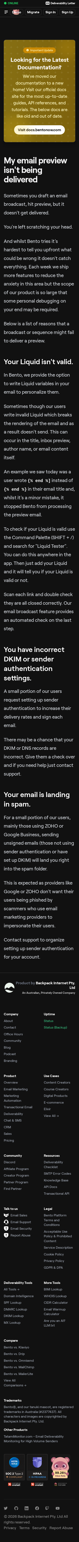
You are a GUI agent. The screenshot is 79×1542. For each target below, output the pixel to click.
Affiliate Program (16, 1169)
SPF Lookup (12, 1302)
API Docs (50, 1187)
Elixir (47, 1109)
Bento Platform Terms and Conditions (55, 1220)
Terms (24, 1527)
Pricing (9, 1140)
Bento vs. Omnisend (19, 1360)
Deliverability (13, 1114)
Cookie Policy (54, 1254)
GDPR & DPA (53, 1267)
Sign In (51, 12)
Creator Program (16, 1175)
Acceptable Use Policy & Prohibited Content (58, 1236)
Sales (8, 1133)
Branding (10, 1061)
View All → (51, 1116)
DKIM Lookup (14, 1316)
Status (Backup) (55, 1027)
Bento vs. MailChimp (19, 1367)
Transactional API (56, 1193)
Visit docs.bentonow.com (39, 129)
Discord (9, 1162)
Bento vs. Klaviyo (16, 1347)
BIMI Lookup (53, 1289)
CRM (7, 1127)
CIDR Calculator (56, 1302)
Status (48, 1021)
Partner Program (16, 1182)
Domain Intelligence (19, 1296)
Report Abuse (21, 1235)
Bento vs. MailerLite (18, 1374)
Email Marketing (16, 1089)
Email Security (21, 1228)
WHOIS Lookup (55, 1296)
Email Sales (19, 1215)
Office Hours (13, 1034)
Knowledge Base (56, 1180)
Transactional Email (18, 1107)
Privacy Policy (54, 1261)
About (8, 1021)
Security (39, 1527)
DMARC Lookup (15, 1309)
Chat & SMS (12, 1120)
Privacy (10, 1527)
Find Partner (13, 1188)
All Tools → (11, 1289)
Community (12, 1040)
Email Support (21, 1222)
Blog (7, 1047)
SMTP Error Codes (57, 1173)
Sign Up (67, 12)
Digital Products (55, 1096)
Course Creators (56, 1089)
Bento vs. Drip (14, 1354)
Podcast (10, 1054)
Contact (10, 1027)
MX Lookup (12, 1322)
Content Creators (57, 1082)
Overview (11, 1082)
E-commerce (54, 1102)
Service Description (58, 1247)
